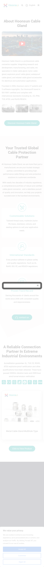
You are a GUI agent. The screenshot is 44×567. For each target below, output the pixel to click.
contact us (22, 317)
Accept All (22, 549)
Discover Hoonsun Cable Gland (22, 123)
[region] (22, 547)
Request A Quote (13, 521)
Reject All (22, 562)
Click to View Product (22, 448)
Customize (22, 556)
